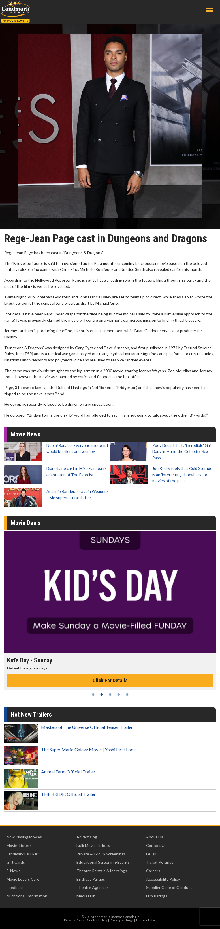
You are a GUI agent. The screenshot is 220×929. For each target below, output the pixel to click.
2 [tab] (101, 694)
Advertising (86, 836)
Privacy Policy (74, 920)
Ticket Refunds (160, 862)
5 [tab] (127, 694)
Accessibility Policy (163, 879)
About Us (154, 836)
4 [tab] (118, 694)
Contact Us (156, 845)
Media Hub (85, 896)
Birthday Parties (90, 879)
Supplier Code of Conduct (169, 887)
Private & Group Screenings (101, 853)
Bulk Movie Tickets (93, 845)
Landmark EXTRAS (23, 853)
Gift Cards (16, 862)
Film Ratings (156, 896)
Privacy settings (121, 920)
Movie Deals (25, 522)
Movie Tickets (19, 845)
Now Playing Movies (24, 836)
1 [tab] (93, 694)
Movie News (25, 434)
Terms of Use (146, 920)
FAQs (151, 853)
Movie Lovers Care (23, 879)
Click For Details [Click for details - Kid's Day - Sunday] (110, 680)
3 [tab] (110, 694)
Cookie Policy (97, 920)
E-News (13, 870)
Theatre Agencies (92, 887)
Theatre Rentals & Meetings (101, 870)
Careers (153, 870)
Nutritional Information (27, 896)
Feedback (15, 887)
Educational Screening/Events (103, 862)
